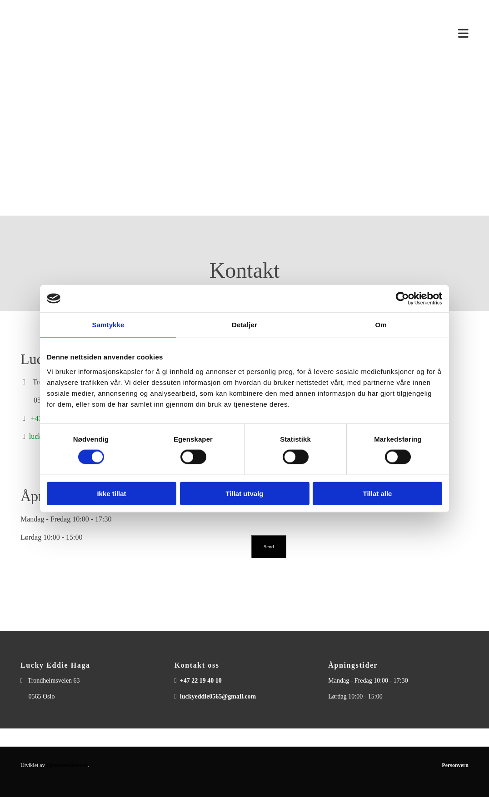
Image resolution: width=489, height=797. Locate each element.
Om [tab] (380, 325)
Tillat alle (377, 493)
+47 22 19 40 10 (201, 680)
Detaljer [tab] (244, 325)
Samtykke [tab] (108, 325)
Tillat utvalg (244, 493)
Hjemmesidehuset (67, 765)
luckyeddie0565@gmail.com (218, 696)
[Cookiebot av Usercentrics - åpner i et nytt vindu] (402, 298)
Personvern (455, 765)
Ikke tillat (111, 493)
